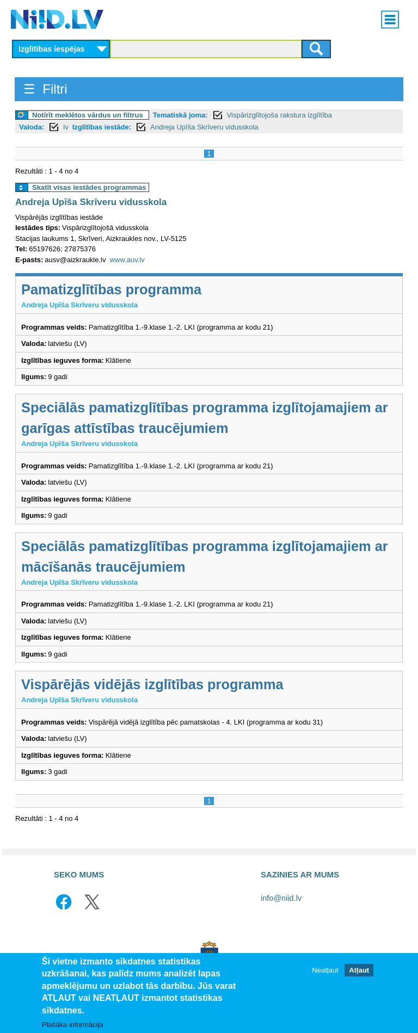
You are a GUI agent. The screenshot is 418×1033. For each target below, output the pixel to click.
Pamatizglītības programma (111, 289)
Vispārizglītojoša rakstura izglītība (279, 115)
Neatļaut (325, 970)
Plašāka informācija (72, 1025)
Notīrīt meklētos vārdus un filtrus (87, 115)
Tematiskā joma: (180, 115)
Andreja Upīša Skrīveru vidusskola (204, 127)
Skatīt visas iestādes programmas (89, 187)
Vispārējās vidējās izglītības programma (152, 684)
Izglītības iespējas (52, 49)
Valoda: (31, 127)
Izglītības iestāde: (101, 127)
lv (65, 127)
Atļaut (359, 970)
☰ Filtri (45, 89)
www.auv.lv (127, 260)
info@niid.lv (281, 898)
